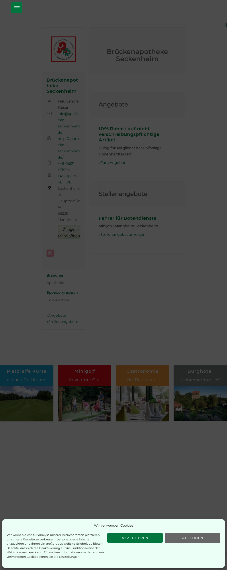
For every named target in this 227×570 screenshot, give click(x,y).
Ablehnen (192, 538)
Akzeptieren (135, 538)
